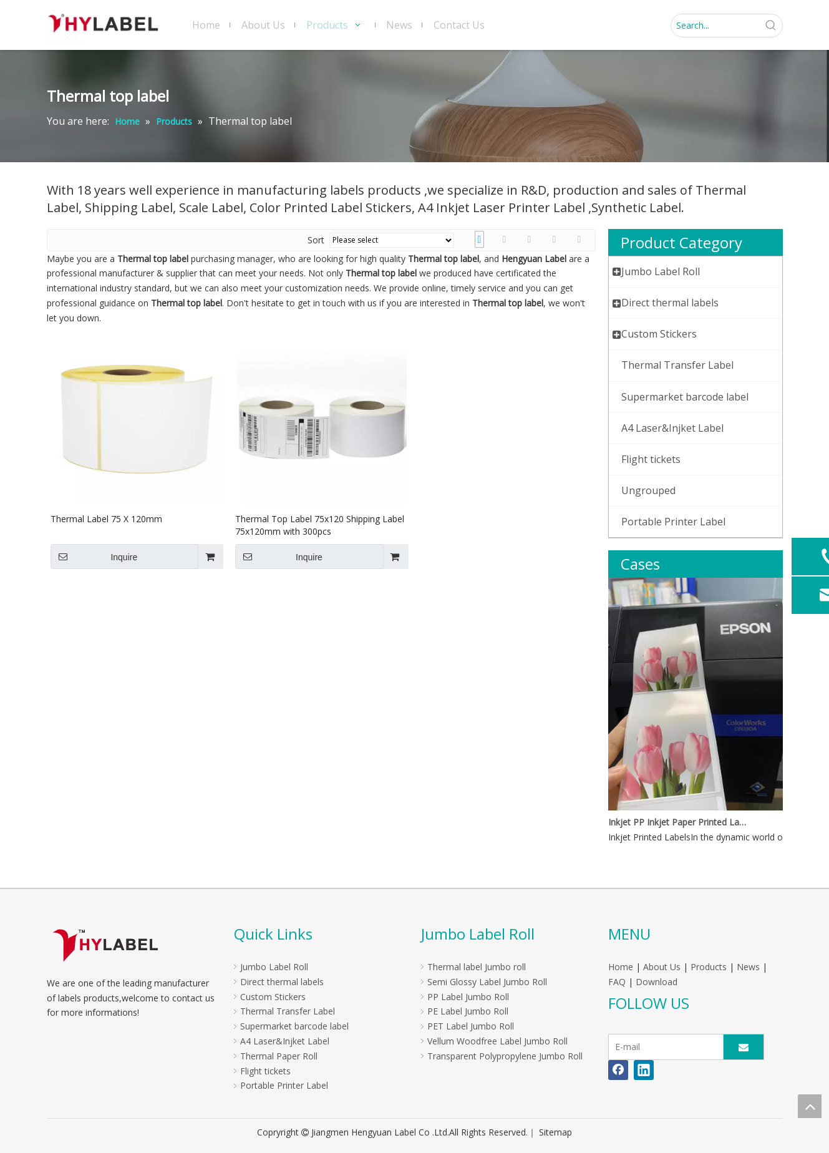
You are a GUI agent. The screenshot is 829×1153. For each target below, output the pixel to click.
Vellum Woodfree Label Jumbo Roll (497, 1041)
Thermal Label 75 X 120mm (106, 519)
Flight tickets (265, 1071)
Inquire (94, 556)
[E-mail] (663, 1046)
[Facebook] (618, 1070)
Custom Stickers (273, 997)
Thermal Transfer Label (287, 1011)
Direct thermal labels (282, 982)
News (748, 967)
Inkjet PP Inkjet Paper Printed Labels (678, 822)
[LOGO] (105, 945)
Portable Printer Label (284, 1085)
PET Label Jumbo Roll (470, 1026)
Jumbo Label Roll (274, 967)
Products (709, 967)
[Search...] (715, 25)
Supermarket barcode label (294, 1026)
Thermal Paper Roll (279, 1056)
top (810, 1106)
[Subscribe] (743, 1047)
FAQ (617, 982)
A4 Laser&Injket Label (284, 1041)
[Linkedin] (644, 1070)
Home (620, 967)
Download (656, 982)
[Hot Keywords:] (771, 25)
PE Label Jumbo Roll (467, 1011)
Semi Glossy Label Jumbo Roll (487, 982)
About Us (662, 967)
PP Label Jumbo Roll (468, 997)
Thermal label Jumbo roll (476, 967)
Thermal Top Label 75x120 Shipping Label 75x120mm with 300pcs (319, 525)
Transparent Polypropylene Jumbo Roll (505, 1056)
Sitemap (555, 1132)
